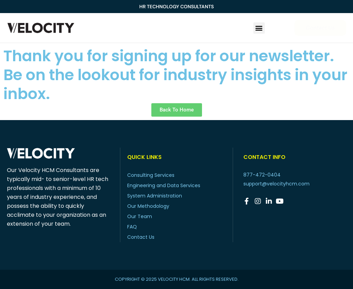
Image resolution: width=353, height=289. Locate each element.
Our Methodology (148, 206)
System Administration (154, 195)
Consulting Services (150, 175)
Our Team (139, 216)
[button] (259, 28)
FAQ (132, 226)
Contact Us (140, 237)
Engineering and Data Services (163, 185)
